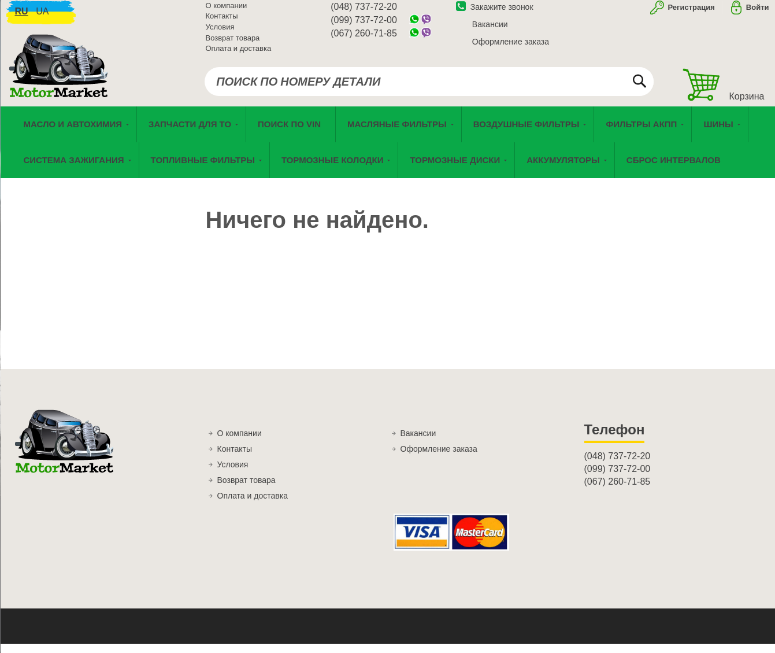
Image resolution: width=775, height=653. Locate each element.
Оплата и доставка (239, 54)
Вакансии (490, 30)
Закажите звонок (494, 13)
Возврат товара (233, 44)
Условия (220, 33)
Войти (757, 13)
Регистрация (690, 13)
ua (42, 18)
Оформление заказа (510, 48)
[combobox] (429, 87)
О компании (226, 12)
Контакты (222, 23)
